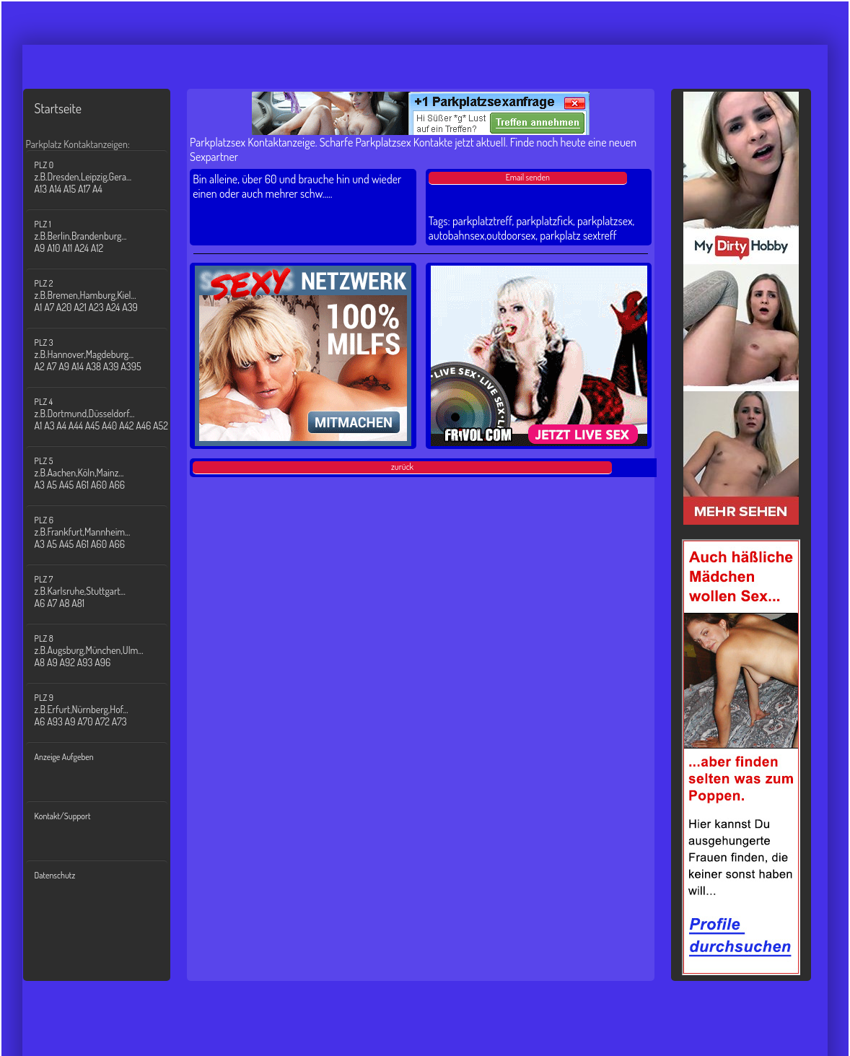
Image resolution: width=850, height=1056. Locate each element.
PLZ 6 (106, 532)
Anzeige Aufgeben (64, 756)
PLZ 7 (106, 591)
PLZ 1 (106, 236)
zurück (402, 466)
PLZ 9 (106, 710)
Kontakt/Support (63, 816)
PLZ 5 (106, 473)
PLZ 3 (106, 354)
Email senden (528, 177)
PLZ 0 (106, 177)
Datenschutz (55, 875)
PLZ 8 (106, 650)
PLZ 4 (106, 414)
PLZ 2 (106, 295)
